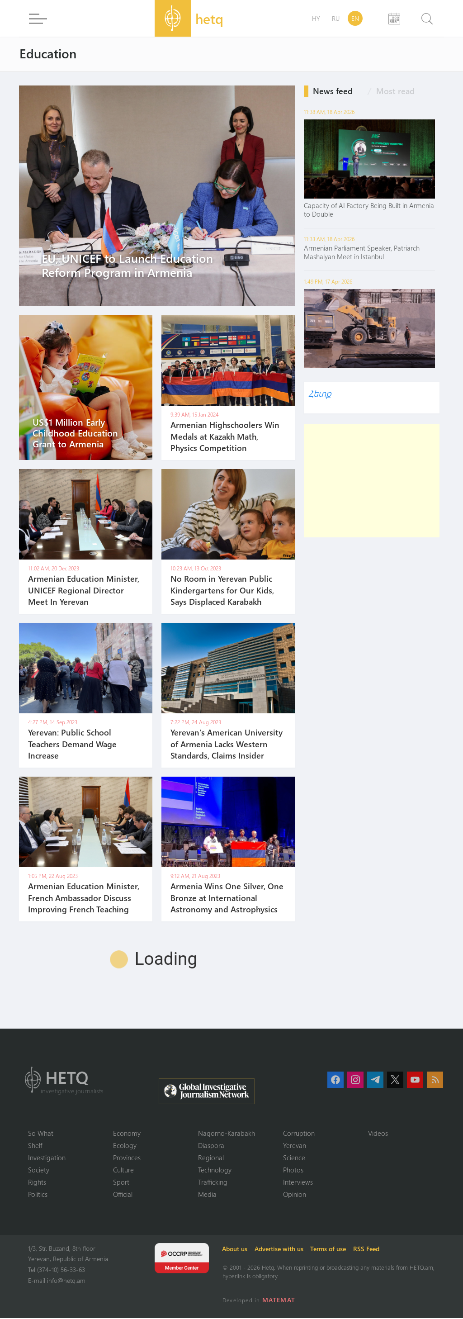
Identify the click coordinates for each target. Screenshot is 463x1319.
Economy (127, 1133)
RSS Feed (368, 1249)
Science (294, 1157)
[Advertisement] (371, 480)
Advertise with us (280, 1249)
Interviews (298, 1182)
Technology (215, 1170)
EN (355, 18)
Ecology (125, 1145)
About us (236, 1249)
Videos (378, 1133)
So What (40, 1133)
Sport (121, 1182)
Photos (293, 1170)
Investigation (47, 1157)
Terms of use (330, 1249)
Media (207, 1195)
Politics (37, 1195)
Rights (37, 1182)
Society (38, 1170)
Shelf (35, 1145)
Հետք (319, 393)
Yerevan (294, 1145)
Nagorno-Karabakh (226, 1133)
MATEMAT (278, 1300)
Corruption (299, 1133)
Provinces (127, 1157)
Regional (211, 1157)
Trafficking (212, 1182)
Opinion (294, 1195)
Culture (123, 1170)
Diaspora (211, 1145)
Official (122, 1195)
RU (336, 18)
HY (316, 18)
